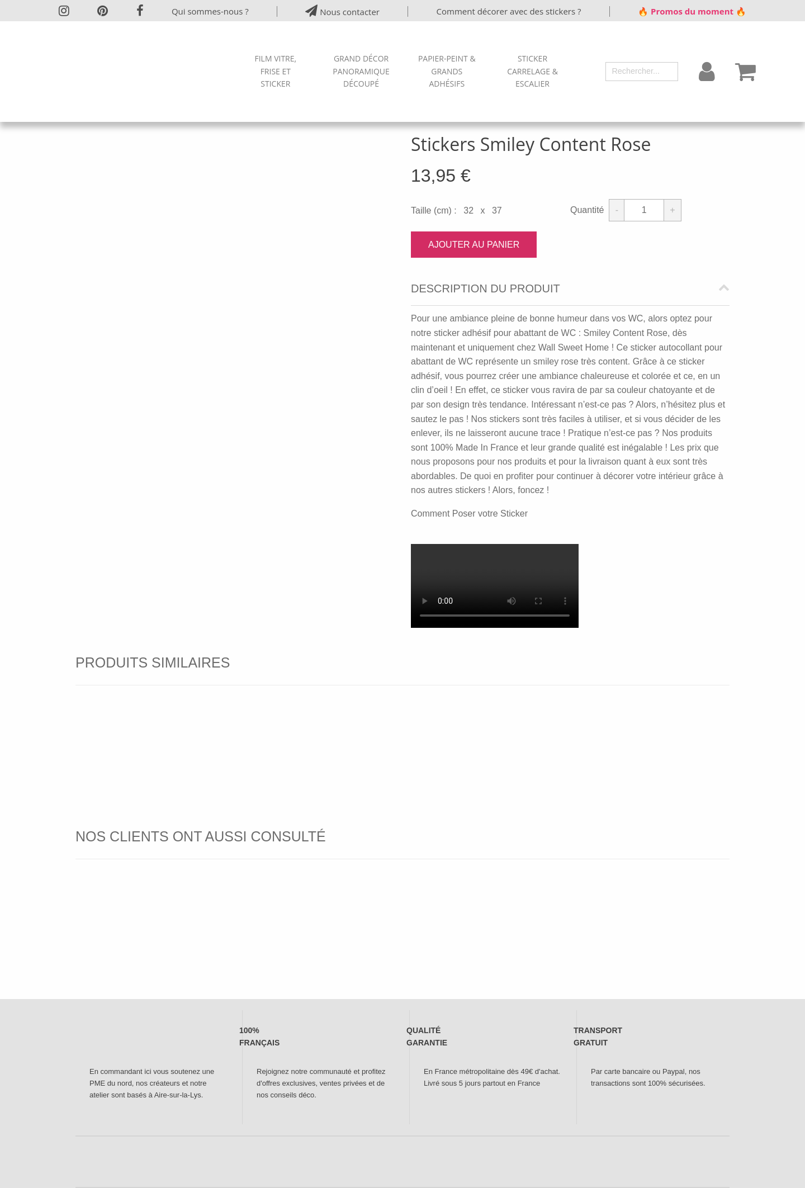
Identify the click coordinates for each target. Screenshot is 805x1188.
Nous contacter (342, 10)
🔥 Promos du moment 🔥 (692, 11)
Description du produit (485, 289)
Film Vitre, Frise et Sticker (275, 71)
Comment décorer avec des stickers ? (509, 11)
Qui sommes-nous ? (210, 11)
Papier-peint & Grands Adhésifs (447, 71)
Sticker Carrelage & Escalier (532, 71)
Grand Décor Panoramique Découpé (361, 71)
